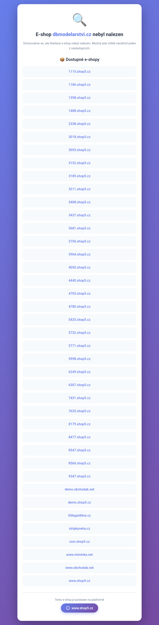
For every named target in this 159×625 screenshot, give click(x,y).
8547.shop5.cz (79, 450)
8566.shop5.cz (79, 463)
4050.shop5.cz (79, 267)
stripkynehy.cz (79, 529)
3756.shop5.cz (79, 241)
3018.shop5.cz (79, 137)
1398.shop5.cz (79, 98)
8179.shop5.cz (79, 424)
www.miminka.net (79, 555)
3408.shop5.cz (79, 202)
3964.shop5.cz (79, 254)
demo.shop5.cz (79, 502)
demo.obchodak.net (79, 489)
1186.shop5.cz (79, 85)
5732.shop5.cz (79, 333)
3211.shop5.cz (79, 189)
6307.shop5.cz (79, 385)
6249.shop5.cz (79, 372)
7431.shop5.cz (79, 398)
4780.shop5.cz (79, 307)
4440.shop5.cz (79, 280)
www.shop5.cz (79, 581)
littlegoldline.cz (79, 515)
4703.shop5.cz (79, 294)
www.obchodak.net (79, 568)
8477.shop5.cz (79, 437)
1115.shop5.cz (79, 72)
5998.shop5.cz (79, 359)
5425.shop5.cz (79, 320)
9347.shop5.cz (79, 476)
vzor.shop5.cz (79, 542)
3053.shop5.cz (79, 150)
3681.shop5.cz (79, 228)
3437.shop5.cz (79, 215)
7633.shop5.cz (79, 411)
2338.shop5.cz (79, 124)
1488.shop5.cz (79, 111)
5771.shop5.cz (79, 346)
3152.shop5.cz (79, 163)
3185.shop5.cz (79, 176)
